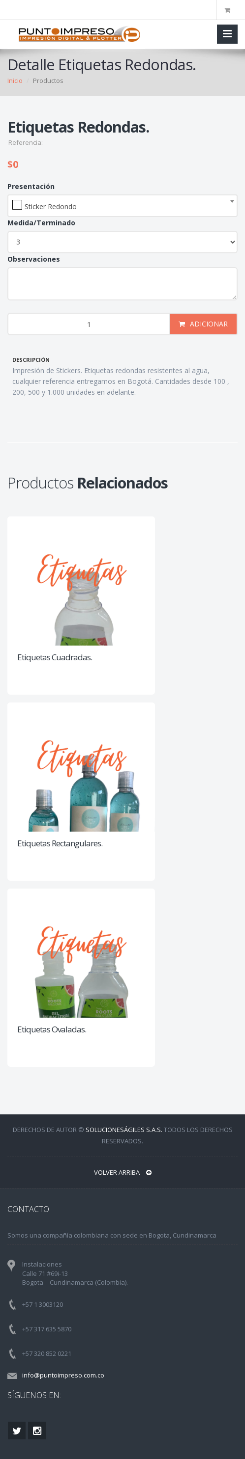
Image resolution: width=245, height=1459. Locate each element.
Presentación (31, 186)
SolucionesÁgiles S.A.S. (124, 1129)
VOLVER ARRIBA (123, 1172)
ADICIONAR (203, 323)
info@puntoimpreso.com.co (63, 1375)
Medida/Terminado (41, 222)
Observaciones (33, 259)
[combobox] (122, 205)
